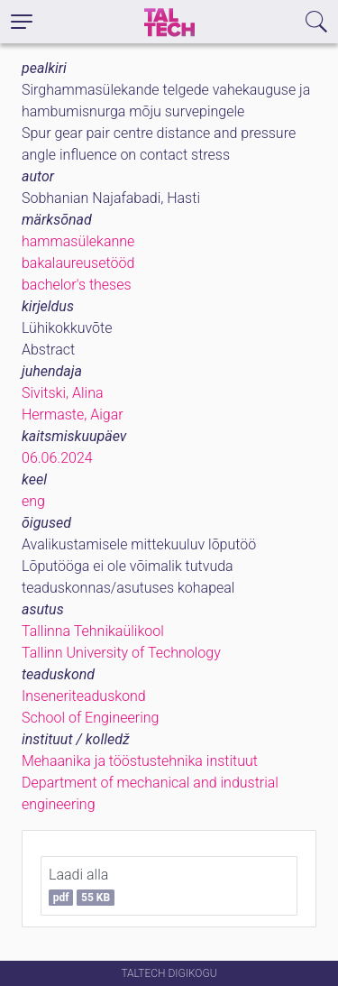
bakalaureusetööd (78, 263)
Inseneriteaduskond (84, 696)
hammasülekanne (78, 241)
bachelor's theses (77, 284)
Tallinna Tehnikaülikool (93, 631)
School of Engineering (90, 717)
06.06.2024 (57, 457)
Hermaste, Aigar (72, 414)
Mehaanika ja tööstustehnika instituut (140, 760)
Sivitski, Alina (63, 392)
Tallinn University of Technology (121, 652)
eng (33, 501)
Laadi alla (81, 886)
